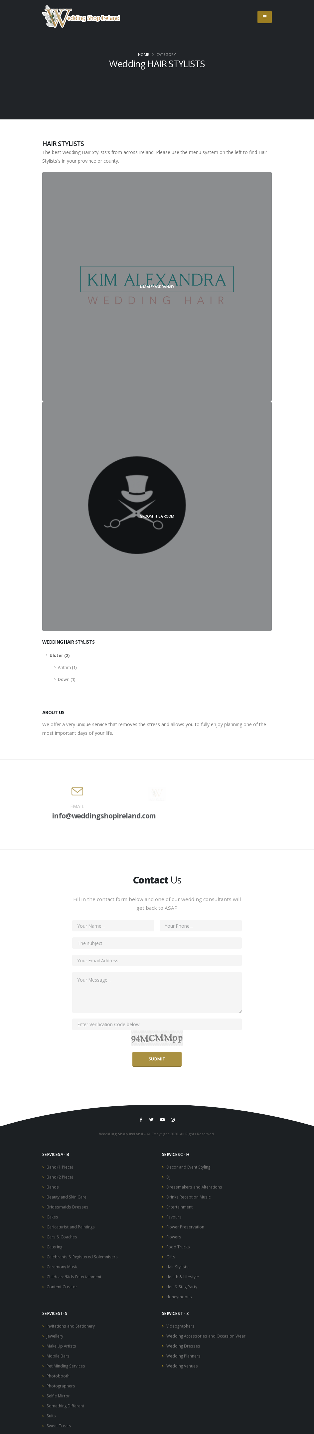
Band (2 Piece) (61, 1176)
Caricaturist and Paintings (72, 1224)
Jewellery (56, 1331)
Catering (55, 1244)
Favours (174, 1215)
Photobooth (59, 1369)
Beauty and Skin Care (67, 1195)
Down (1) (66, 679)
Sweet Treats (60, 1417)
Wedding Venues (183, 1359)
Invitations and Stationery (72, 1321)
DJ (168, 1176)
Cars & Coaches (62, 1234)
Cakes (53, 1215)
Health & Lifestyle (183, 1273)
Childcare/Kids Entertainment (75, 1273)
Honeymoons (179, 1292)
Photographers (62, 1379)
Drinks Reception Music (189, 1195)
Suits (52, 1408)
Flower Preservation (186, 1224)
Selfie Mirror (59, 1388)
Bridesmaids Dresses (68, 1205)
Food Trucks (178, 1244)
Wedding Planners (184, 1350)
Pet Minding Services (67, 1359)
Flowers (174, 1234)
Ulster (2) (60, 655)
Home (143, 54)
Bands (53, 1186)
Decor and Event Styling (189, 1167)
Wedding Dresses (184, 1340)
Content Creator (62, 1282)
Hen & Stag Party (182, 1282)
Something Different (67, 1398)
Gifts (170, 1253)
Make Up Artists (62, 1340)
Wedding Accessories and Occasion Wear (207, 1331)
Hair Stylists (177, 1263)
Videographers (181, 1321)
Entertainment (180, 1205)
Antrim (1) (67, 667)
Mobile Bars (58, 1350)
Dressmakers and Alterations (195, 1186)
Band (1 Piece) (61, 1167)
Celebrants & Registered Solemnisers (84, 1253)
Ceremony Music (63, 1263)
